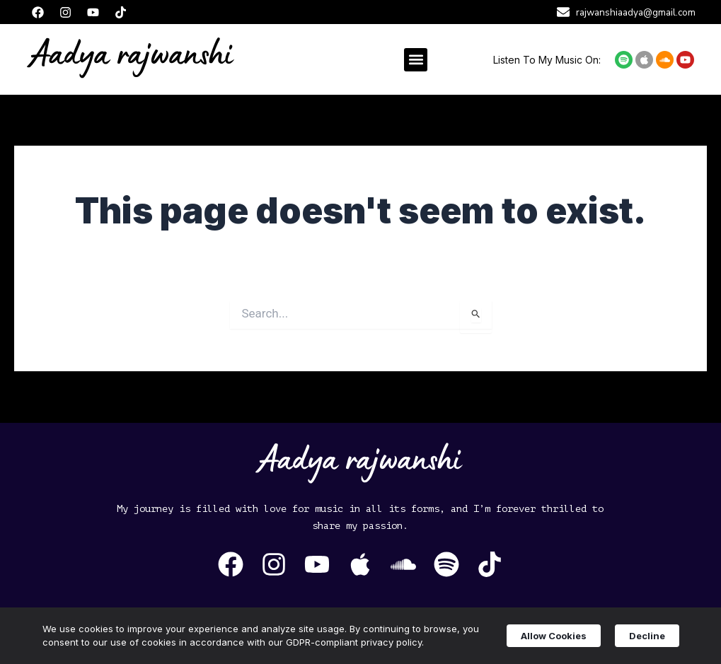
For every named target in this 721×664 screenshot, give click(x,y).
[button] (415, 59)
